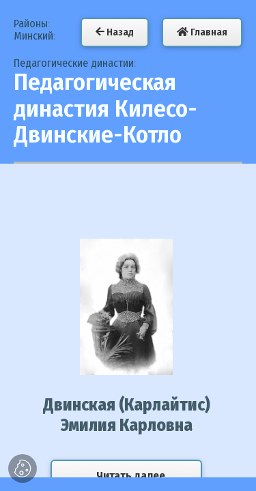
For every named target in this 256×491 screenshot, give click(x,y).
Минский (33, 35)
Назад (115, 32)
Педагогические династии (74, 63)
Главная (202, 32)
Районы (31, 23)
